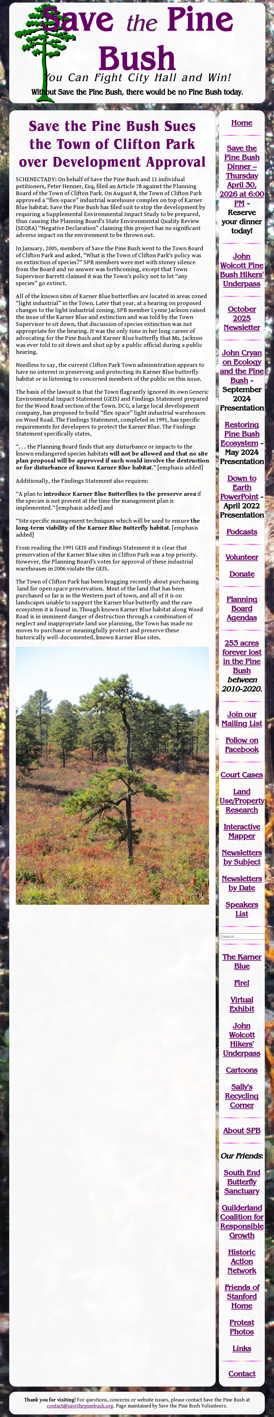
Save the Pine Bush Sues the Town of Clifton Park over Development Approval (112, 143)
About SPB (241, 1130)
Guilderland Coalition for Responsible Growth (242, 1221)
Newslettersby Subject (242, 857)
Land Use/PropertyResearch (242, 800)
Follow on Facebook (241, 745)
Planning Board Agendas (241, 608)
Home (241, 122)
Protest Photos (241, 1327)
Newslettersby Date (242, 883)
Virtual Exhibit (241, 1004)
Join (234, 714)
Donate (241, 573)
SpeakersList (242, 909)
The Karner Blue (241, 961)
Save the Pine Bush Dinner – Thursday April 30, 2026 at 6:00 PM (242, 176)
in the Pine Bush (242, 661)
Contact (241, 1373)
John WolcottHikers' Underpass (241, 1039)
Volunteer (242, 557)
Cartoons (242, 1070)
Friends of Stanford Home (242, 1296)
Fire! (241, 982)
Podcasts (241, 531)
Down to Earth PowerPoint (239, 487)
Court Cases (241, 774)
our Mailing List (241, 719)
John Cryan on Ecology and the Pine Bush (242, 366)
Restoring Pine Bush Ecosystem (239, 434)
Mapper (241, 835)
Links (242, 1348)
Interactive (242, 826)
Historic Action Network (241, 1261)
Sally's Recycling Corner (241, 1096)
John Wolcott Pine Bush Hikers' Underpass (242, 270)
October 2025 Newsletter (242, 318)
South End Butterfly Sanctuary (242, 1182)
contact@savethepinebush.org (80, 1406)
